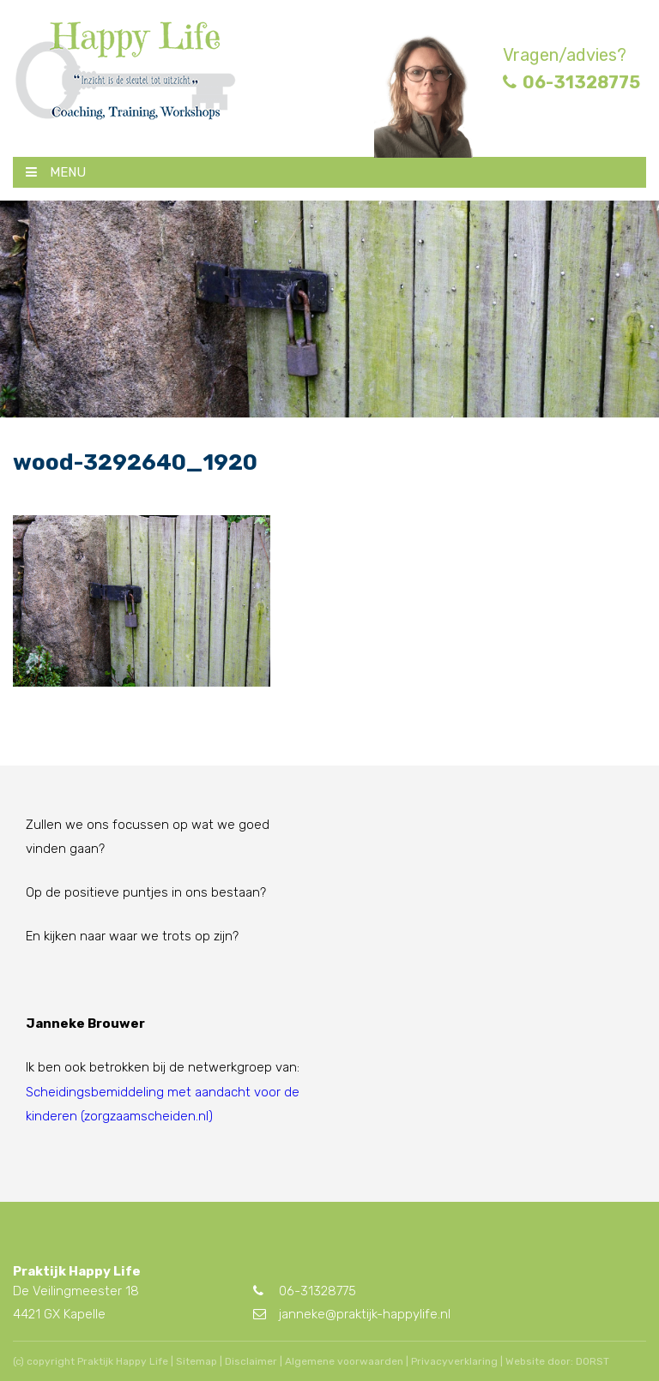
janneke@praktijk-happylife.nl (351, 1314)
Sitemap (196, 1361)
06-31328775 (571, 82)
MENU (56, 172)
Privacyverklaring (454, 1361)
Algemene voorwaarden (344, 1361)
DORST (592, 1361)
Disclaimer (251, 1361)
